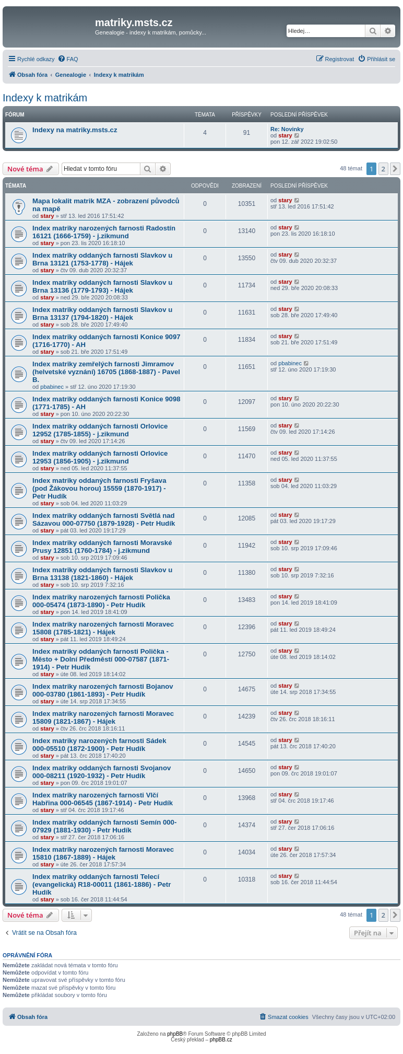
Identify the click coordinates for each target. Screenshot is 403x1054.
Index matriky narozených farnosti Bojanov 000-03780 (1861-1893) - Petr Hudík (102, 690)
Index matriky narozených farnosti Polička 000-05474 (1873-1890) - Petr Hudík (101, 601)
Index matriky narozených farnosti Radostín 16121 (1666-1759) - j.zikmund (103, 232)
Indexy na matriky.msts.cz (74, 130)
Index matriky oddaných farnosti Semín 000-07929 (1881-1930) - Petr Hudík (104, 826)
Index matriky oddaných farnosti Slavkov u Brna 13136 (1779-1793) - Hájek (102, 286)
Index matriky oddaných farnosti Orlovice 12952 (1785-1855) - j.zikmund (100, 430)
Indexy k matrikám (45, 97)
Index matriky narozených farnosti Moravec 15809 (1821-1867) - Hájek (103, 717)
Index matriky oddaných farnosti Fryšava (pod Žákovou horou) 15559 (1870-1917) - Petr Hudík (99, 488)
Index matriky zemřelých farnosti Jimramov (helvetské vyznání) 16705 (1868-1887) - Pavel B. (106, 372)
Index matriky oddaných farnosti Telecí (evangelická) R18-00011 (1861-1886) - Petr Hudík (101, 884)
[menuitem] (67, 59)
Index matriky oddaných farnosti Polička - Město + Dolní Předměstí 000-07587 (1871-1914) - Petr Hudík (100, 659)
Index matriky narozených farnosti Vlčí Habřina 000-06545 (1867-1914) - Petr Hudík (102, 799)
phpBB (175, 1034)
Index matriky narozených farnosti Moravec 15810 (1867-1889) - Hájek (103, 853)
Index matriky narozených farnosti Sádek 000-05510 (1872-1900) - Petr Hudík (99, 744)
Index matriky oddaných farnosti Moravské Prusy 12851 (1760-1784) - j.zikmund (102, 546)
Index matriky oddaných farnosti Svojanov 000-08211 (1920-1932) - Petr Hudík (101, 772)
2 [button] (383, 168)
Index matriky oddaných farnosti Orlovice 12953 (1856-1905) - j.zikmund (100, 457)
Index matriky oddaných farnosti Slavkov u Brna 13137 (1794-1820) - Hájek (102, 313)
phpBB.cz (221, 1040)
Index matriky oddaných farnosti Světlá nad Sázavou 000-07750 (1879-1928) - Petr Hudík (103, 519)
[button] (395, 169)
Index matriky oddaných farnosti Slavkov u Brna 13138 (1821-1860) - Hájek (102, 574)
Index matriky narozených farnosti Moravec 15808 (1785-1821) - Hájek (103, 628)
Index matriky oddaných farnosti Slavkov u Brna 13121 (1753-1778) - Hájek (102, 259)
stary (285, 135)
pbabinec (52, 387)
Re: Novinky (287, 129)
